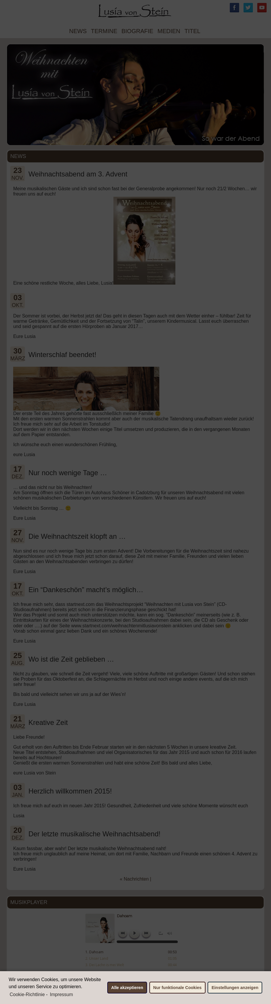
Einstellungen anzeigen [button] (235, 987)
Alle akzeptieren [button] (127, 987)
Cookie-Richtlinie (27, 994)
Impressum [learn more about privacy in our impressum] (61, 994)
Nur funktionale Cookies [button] (177, 987)
